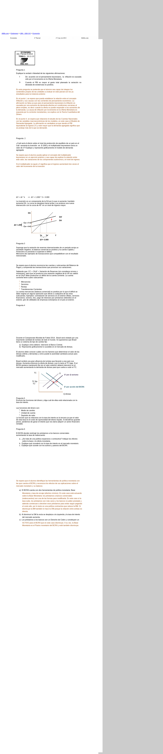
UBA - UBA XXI (25, 33)
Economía (36, 33)
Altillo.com (5, 33)
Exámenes (14, 33)
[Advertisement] (27, 16)
